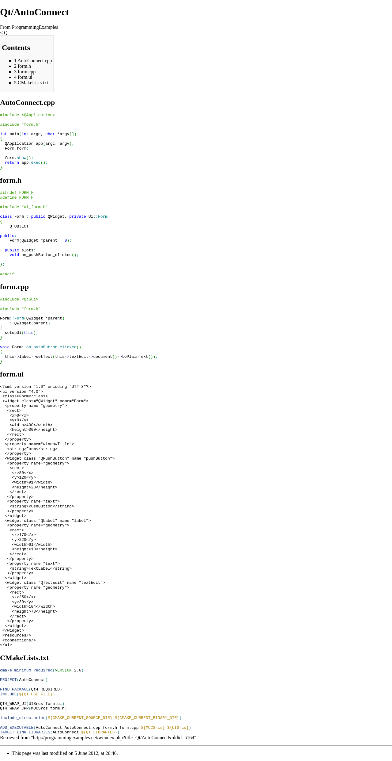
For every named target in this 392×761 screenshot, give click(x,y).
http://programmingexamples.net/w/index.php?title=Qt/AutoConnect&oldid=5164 (113, 737)
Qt (6, 32)
